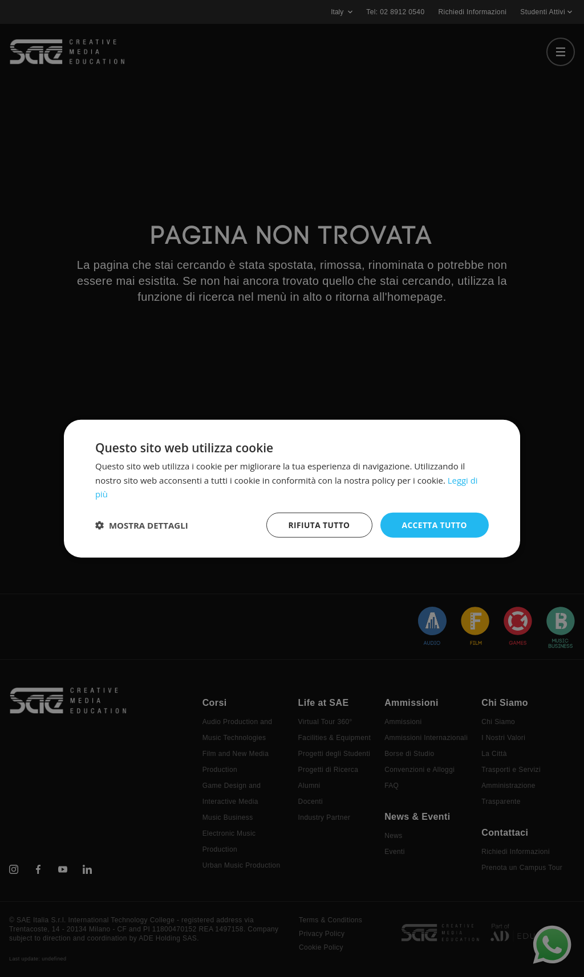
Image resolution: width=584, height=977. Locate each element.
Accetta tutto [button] (434, 524)
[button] (141, 525)
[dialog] (292, 488)
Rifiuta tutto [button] (317, 524)
